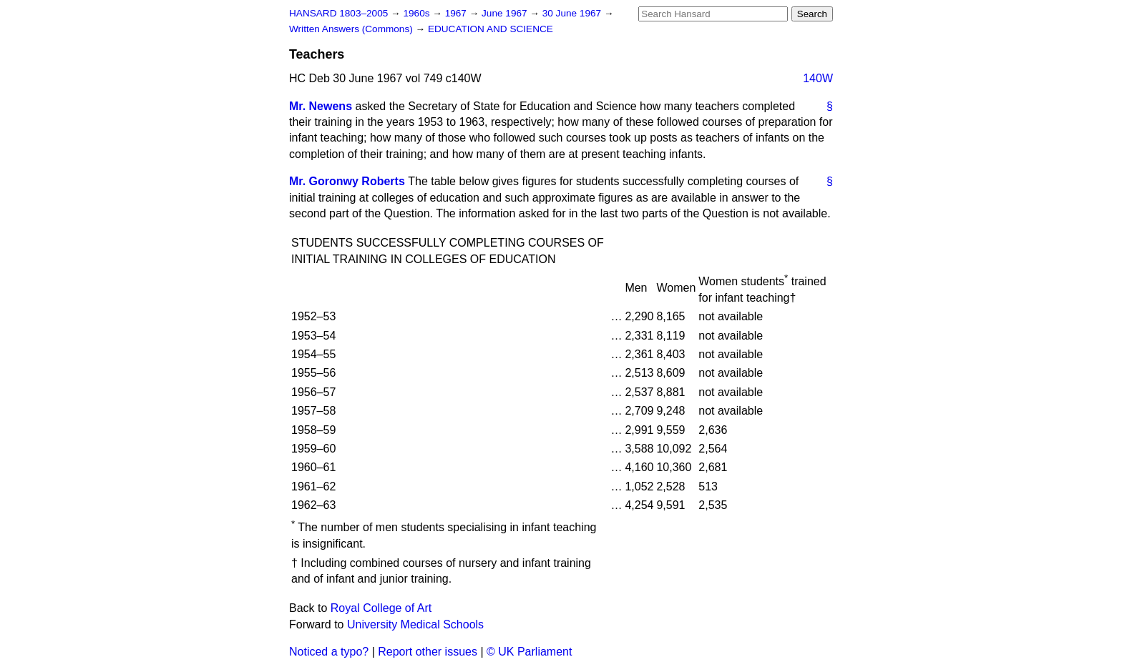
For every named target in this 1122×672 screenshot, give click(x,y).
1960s (417, 13)
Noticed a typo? (329, 652)
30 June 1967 (573, 13)
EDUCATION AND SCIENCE (490, 29)
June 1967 (506, 13)
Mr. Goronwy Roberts (347, 181)
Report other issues (427, 652)
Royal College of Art (381, 608)
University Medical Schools (415, 624)
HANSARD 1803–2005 (338, 13)
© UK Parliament (529, 652)
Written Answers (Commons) (352, 29)
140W (818, 78)
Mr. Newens (320, 106)
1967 (457, 13)
